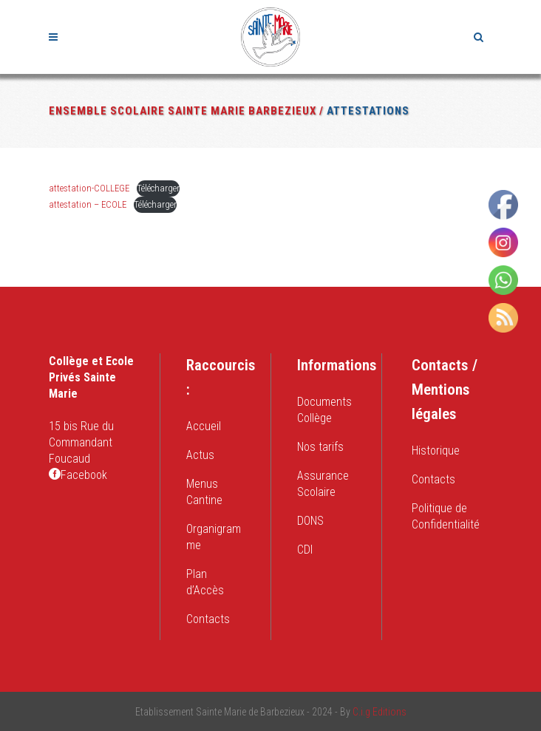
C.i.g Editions (379, 712)
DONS (310, 521)
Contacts (208, 619)
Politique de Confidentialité (446, 516)
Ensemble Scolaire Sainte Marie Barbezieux (182, 111)
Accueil (203, 426)
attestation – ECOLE (87, 204)
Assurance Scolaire (323, 484)
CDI (305, 550)
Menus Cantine (204, 492)
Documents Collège (324, 410)
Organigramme (213, 537)
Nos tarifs (320, 447)
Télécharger (158, 188)
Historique (436, 450)
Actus (200, 455)
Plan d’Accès (205, 582)
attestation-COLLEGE (89, 188)
